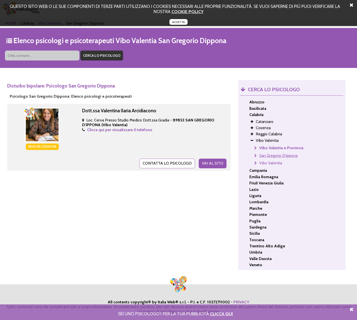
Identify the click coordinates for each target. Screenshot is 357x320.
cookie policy (187, 11)
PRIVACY (241, 302)
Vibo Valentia (270, 163)
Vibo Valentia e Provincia (281, 147)
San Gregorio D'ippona (278, 155)
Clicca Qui (221, 313)
